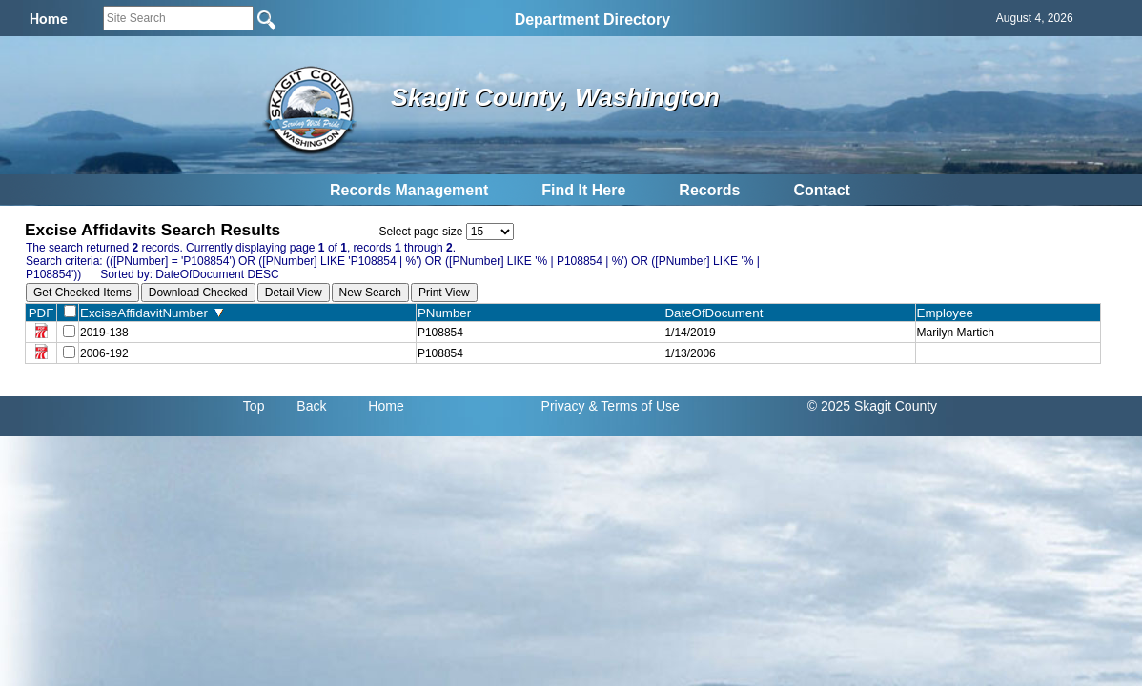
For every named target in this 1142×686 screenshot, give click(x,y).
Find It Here (583, 190)
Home (385, 406)
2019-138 (104, 332)
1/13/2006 (689, 353)
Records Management (409, 190)
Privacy (563, 406)
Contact (821, 190)
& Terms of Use (633, 406)
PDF (41, 313)
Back (311, 406)
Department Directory (593, 19)
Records (709, 190)
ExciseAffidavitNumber (151, 313)
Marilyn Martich (955, 332)
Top (254, 406)
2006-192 (104, 353)
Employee (949, 313)
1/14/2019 (689, 332)
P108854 (440, 332)
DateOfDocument (717, 313)
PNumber (448, 313)
